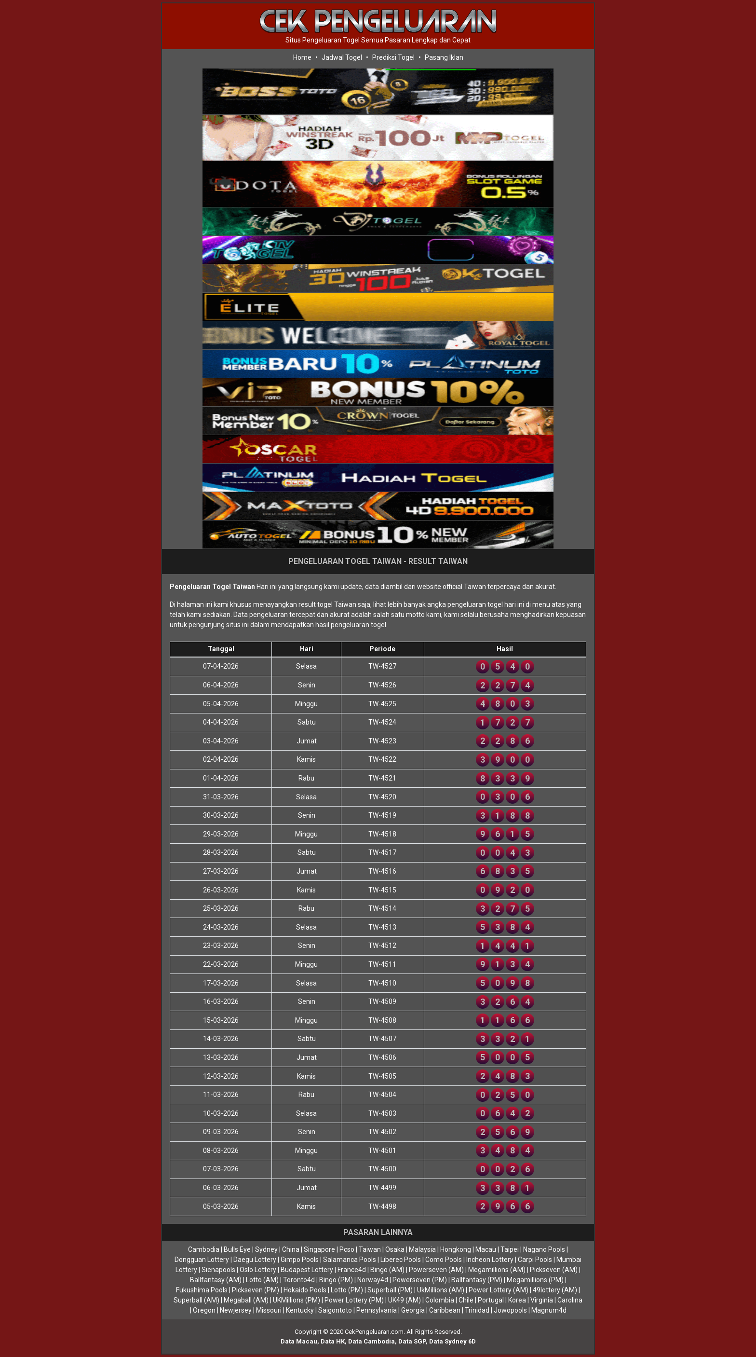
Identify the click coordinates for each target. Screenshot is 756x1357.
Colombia (439, 1300)
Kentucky (300, 1310)
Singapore (319, 1249)
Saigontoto (335, 1310)
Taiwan (370, 1249)
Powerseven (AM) (436, 1270)
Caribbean (444, 1310)
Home (302, 57)
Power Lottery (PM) (354, 1300)
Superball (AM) (196, 1300)
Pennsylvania (376, 1310)
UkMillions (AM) (440, 1290)
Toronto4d (299, 1280)
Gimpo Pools (300, 1259)
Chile (466, 1300)
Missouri (269, 1310)
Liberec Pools (400, 1259)
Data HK (333, 1341)
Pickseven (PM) (255, 1290)
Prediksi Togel (393, 57)
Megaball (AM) (246, 1300)
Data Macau (299, 1341)
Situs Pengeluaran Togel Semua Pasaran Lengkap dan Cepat (378, 40)
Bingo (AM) (387, 1270)
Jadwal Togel (342, 57)
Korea (517, 1300)
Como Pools (443, 1259)
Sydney (266, 1249)
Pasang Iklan (444, 57)
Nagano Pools (544, 1249)
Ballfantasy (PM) (476, 1280)
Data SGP (412, 1341)
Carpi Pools (535, 1259)
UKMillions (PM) (296, 1300)
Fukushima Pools (202, 1290)
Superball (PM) (390, 1290)
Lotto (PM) (347, 1290)
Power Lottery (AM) (498, 1290)
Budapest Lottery (307, 1270)
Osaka (395, 1249)
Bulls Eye (237, 1249)
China (290, 1249)
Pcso (346, 1249)
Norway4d (372, 1280)
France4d (352, 1270)
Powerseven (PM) (419, 1280)
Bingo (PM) (336, 1280)
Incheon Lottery (489, 1259)
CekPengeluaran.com (374, 1331)
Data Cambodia (371, 1341)
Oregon (204, 1310)
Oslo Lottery (258, 1270)
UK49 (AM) (404, 1300)
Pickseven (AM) (554, 1270)
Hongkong (455, 1249)
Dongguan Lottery (202, 1259)
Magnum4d (549, 1310)
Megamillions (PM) (535, 1280)
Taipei (509, 1249)
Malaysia (422, 1249)
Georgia (413, 1310)
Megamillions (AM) (497, 1270)
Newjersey (236, 1310)
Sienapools (218, 1270)
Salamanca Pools (349, 1259)
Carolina (569, 1300)
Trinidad (477, 1310)
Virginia (541, 1300)
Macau (485, 1249)
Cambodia (203, 1249)
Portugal (491, 1300)
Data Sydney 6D (452, 1341)
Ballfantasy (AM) (216, 1280)
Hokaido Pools (305, 1290)
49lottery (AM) (555, 1290)
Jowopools (510, 1310)
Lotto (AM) (262, 1280)
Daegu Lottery (254, 1259)
